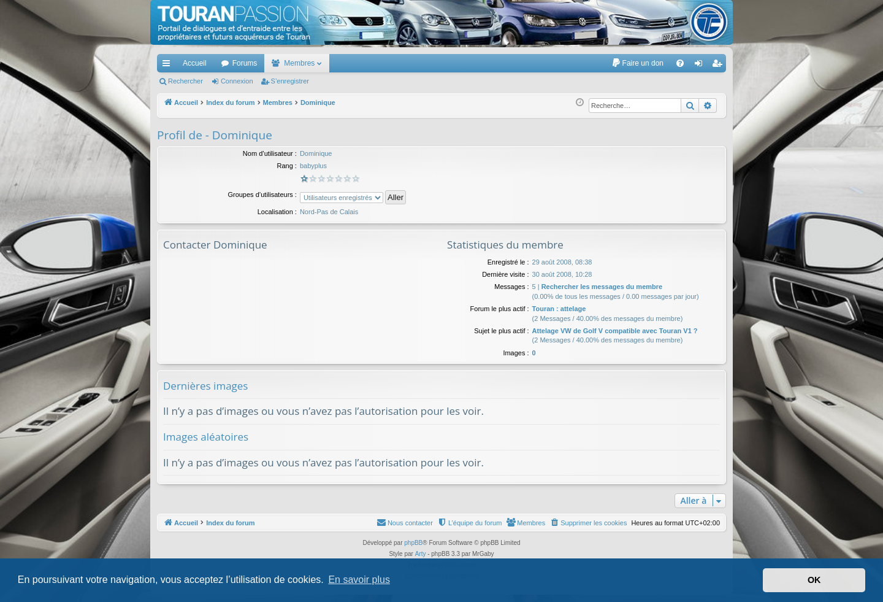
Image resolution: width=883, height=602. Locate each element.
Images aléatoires (205, 437)
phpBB (413, 542)
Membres (299, 63)
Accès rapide (168, 65)
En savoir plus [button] (359, 579)
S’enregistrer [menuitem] (719, 65)
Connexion (237, 81)
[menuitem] (637, 63)
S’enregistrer (290, 81)
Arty (420, 553)
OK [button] (814, 580)
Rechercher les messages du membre (602, 286)
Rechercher (185, 81)
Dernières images (205, 386)
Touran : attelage (559, 308)
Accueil (195, 63)
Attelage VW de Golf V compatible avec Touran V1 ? (615, 330)
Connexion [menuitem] (701, 65)
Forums (245, 63)
